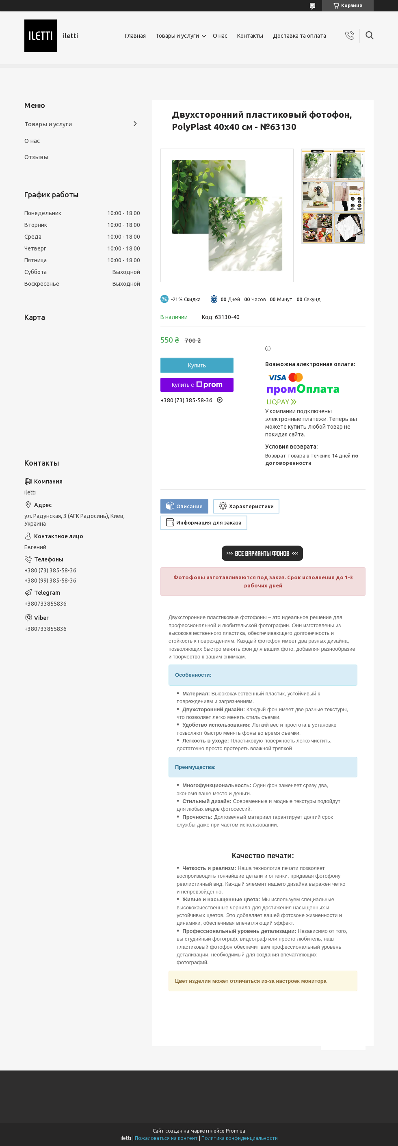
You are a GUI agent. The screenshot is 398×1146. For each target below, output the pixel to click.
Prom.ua (235, 1130)
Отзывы (36, 156)
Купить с (196, 384)
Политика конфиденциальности (239, 1138)
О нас (220, 35)
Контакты (250, 35)
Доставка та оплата (299, 35)
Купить (197, 365)
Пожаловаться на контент (166, 1138)
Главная (135, 35)
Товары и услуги (177, 35)
